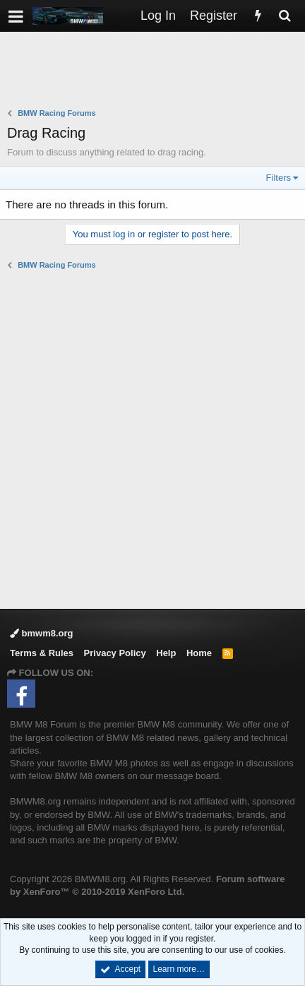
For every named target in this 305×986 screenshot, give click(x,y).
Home (199, 653)
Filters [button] (278, 177)
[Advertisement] (156, 71)
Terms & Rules (41, 653)
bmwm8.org (41, 633)
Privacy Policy (115, 653)
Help (166, 653)
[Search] (284, 15)
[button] (16, 15)
